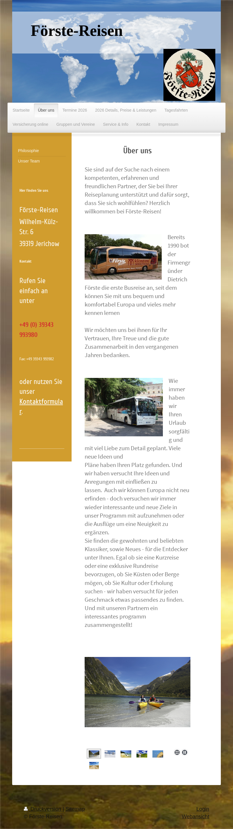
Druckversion (43, 809)
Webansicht (195, 816)
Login (202, 809)
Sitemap (75, 809)
